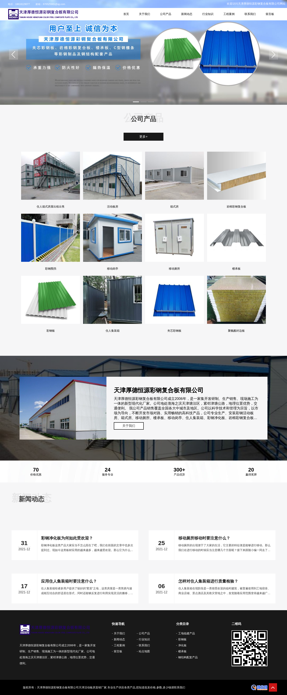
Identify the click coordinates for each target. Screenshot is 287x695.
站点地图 (144, 651)
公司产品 (165, 14)
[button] (13, 54)
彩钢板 (182, 639)
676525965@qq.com (54, 4)
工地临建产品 (186, 633)
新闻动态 (186, 14)
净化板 (182, 645)
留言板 (270, 14)
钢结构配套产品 (188, 657)
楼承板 (182, 651)
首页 (126, 14)
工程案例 (229, 14)
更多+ (143, 136)
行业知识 (207, 14)
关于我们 (144, 14)
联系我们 (250, 14)
